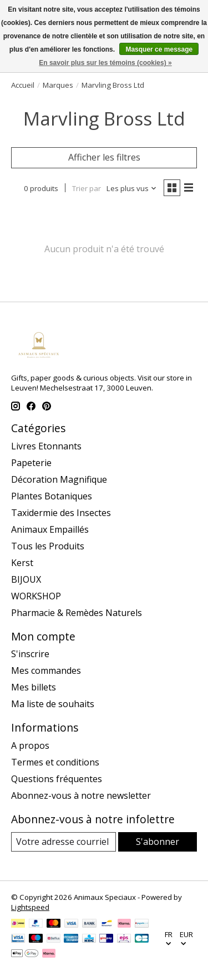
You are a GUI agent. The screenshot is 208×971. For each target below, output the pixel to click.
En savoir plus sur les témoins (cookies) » (105, 63)
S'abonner (157, 841)
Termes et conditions (55, 762)
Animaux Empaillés (50, 529)
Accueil (22, 85)
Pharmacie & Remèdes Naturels (76, 613)
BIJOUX (26, 579)
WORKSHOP (36, 596)
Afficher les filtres (104, 157)
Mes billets (33, 687)
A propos (30, 745)
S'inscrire (30, 654)
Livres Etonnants (46, 446)
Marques (58, 85)
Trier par (86, 188)
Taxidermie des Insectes (61, 513)
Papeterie (31, 463)
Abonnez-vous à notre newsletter (81, 795)
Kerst (22, 563)
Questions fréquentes (56, 779)
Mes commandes (46, 670)
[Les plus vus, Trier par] (131, 188)
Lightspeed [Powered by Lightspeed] (30, 907)
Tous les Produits (47, 546)
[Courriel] (63, 842)
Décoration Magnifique (59, 479)
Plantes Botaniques (51, 496)
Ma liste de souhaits (52, 704)
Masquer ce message (158, 49)
